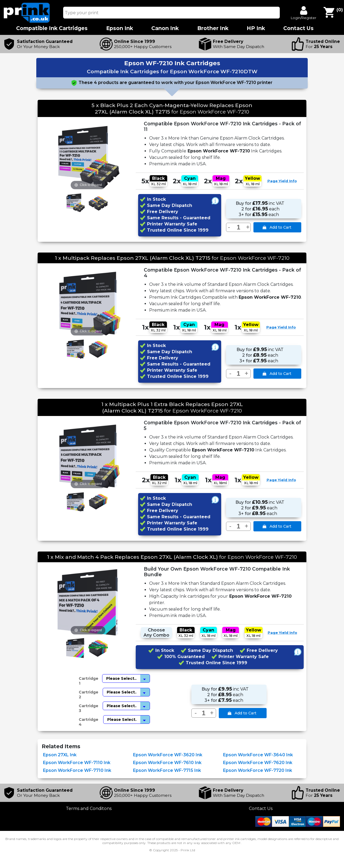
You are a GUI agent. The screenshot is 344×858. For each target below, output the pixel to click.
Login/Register (303, 18)
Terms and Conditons (89, 808)
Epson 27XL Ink (60, 754)
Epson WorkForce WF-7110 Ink (76, 762)
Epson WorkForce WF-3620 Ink (167, 754)
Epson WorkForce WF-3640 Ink (258, 754)
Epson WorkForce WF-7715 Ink (167, 770)
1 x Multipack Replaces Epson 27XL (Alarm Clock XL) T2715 (132, 258)
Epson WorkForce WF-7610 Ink (167, 762)
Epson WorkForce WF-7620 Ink (257, 762)
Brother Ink (212, 28)
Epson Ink (119, 28)
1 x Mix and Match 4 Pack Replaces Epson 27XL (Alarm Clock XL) (132, 557)
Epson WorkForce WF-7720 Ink (257, 770)
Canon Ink (165, 28)
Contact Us (261, 808)
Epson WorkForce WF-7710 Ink (77, 770)
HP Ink (256, 28)
